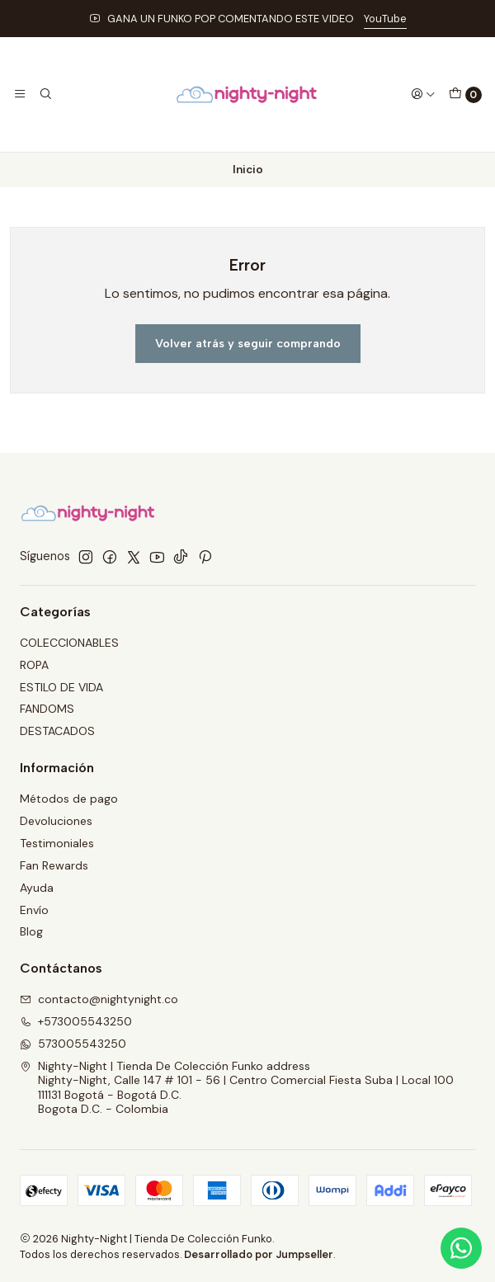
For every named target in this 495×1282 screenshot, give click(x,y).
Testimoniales (57, 843)
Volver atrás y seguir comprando (248, 343)
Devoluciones (56, 820)
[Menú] (20, 94)
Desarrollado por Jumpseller (258, 1254)
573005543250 (73, 1043)
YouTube (385, 19)
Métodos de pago (69, 798)
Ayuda (37, 887)
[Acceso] (423, 94)
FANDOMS (47, 708)
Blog (31, 931)
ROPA (34, 664)
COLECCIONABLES (69, 642)
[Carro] (465, 95)
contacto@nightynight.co (99, 999)
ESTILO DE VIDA (61, 687)
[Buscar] (44, 94)
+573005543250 (76, 1021)
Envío (34, 910)
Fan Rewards (54, 865)
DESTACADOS (57, 730)
